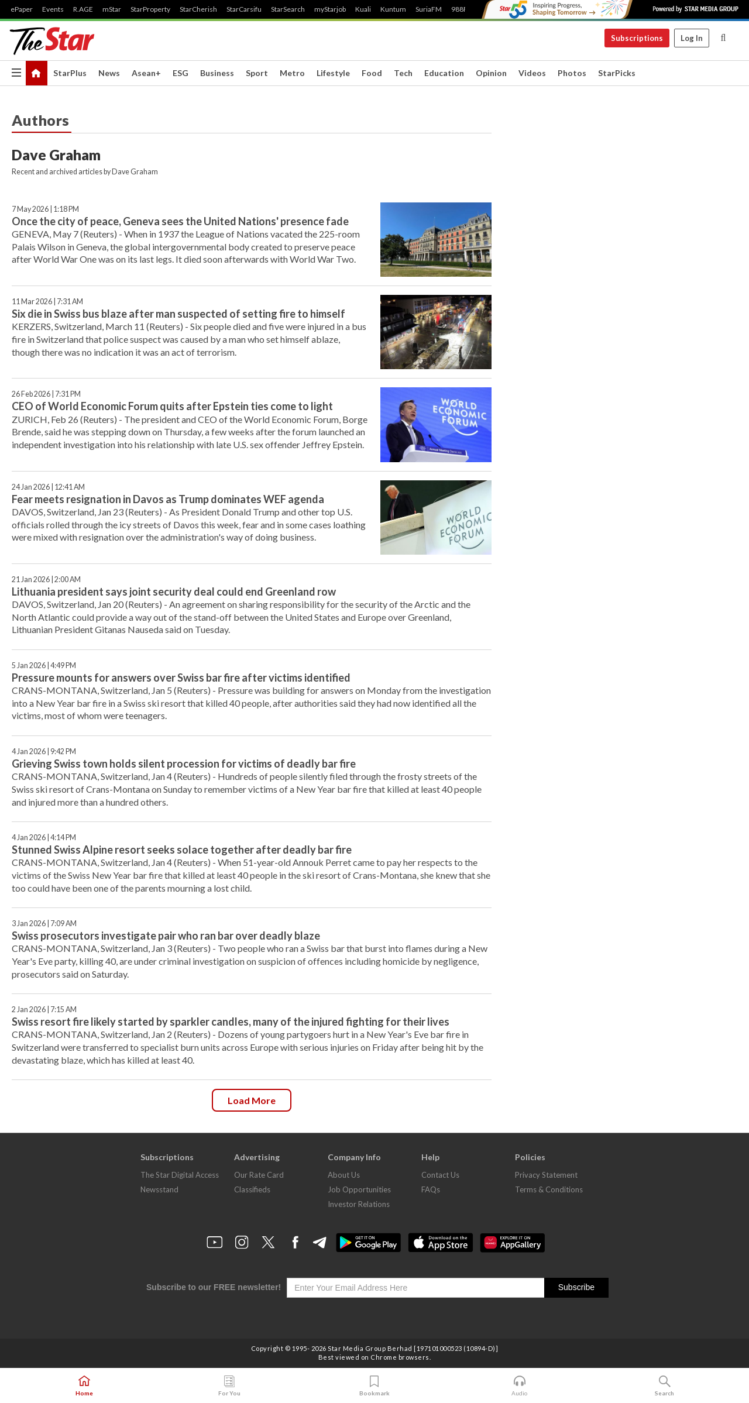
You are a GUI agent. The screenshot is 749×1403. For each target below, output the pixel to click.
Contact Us (440, 1175)
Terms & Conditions (549, 1189)
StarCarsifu (244, 9)
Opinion (491, 73)
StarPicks (616, 73)
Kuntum (393, 9)
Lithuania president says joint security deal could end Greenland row (174, 591)
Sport (257, 73)
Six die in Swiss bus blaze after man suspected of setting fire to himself (178, 313)
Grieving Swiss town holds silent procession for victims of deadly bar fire (184, 763)
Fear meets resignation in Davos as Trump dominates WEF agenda (168, 499)
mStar (111, 9)
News (109, 73)
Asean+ (146, 73)
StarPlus (70, 73)
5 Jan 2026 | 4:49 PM (44, 665)
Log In (692, 38)
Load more (252, 1100)
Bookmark (374, 1386)
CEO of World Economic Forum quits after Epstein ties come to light (172, 406)
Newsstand (159, 1189)
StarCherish (198, 9)
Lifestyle (333, 73)
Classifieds (252, 1189)
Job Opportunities (359, 1189)
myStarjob (330, 9)
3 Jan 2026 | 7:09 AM (44, 923)
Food (372, 73)
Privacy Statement (546, 1175)
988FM (462, 9)
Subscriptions (637, 38)
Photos (572, 73)
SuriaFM (428, 9)
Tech (403, 73)
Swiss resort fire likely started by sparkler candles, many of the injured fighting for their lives (230, 1021)
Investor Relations (359, 1204)
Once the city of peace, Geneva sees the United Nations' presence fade (180, 221)
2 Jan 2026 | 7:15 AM (44, 1009)
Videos (532, 73)
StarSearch (288, 9)
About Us (344, 1175)
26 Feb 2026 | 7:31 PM (46, 394)
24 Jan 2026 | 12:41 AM (48, 487)
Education (444, 73)
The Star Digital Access (179, 1175)
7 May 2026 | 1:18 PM (45, 209)
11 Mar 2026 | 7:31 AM (47, 301)
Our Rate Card (259, 1175)
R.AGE (83, 9)
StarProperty (150, 9)
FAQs (430, 1189)
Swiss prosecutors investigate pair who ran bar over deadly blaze (166, 935)
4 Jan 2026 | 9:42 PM (44, 751)
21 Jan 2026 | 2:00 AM (46, 579)
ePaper (22, 9)
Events (53, 9)
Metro (292, 73)
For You (229, 1386)
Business (217, 73)
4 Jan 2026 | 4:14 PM (44, 837)
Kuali (363, 9)
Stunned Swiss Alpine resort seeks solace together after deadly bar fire (182, 849)
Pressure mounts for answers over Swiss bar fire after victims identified (181, 677)
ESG (180, 73)
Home (84, 1386)
